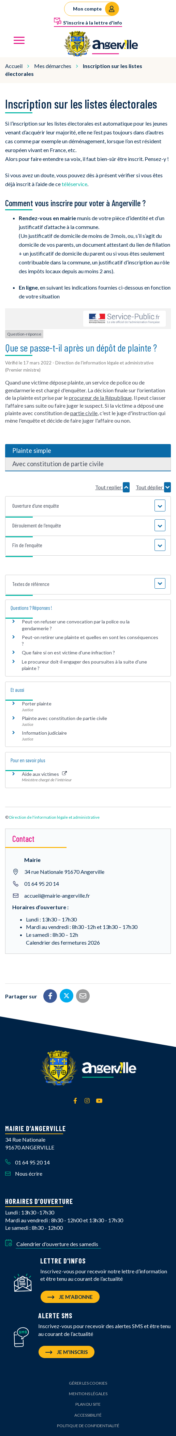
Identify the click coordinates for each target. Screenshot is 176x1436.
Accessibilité (88, 1415)
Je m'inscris (66, 1352)
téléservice (74, 184)
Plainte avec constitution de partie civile (64, 718)
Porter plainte (37, 703)
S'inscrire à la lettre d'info (88, 21)
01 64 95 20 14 (41, 883)
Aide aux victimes (44, 774)
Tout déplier (153, 487)
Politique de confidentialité (88, 1425)
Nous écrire (23, 1173)
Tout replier (112, 487)
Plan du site (88, 1404)
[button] (88, 505)
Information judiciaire (44, 733)
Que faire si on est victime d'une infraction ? (68, 652)
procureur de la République (100, 397)
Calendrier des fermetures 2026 (63, 942)
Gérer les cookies (88, 1383)
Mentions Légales (88, 1393)
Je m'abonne (70, 1297)
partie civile (84, 413)
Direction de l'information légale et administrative (54, 817)
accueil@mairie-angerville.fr (57, 895)
